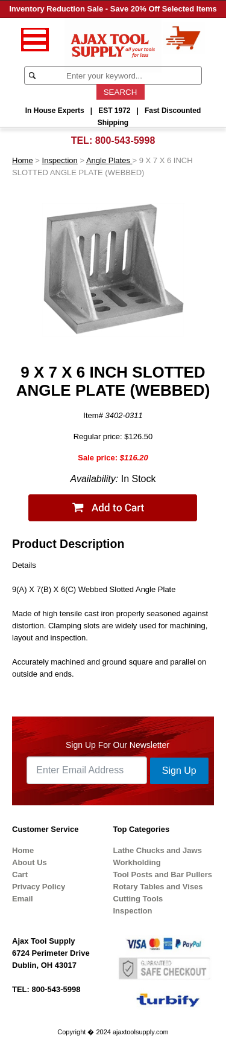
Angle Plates (109, 160)
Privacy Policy (38, 886)
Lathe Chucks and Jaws (157, 850)
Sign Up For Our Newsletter (117, 745)
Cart (20, 874)
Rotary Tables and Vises (158, 886)
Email (22, 898)
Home (22, 160)
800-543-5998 (125, 140)
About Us (29, 862)
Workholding (137, 862)
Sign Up (179, 770)
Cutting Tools (138, 898)
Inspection (60, 160)
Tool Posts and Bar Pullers (162, 874)
